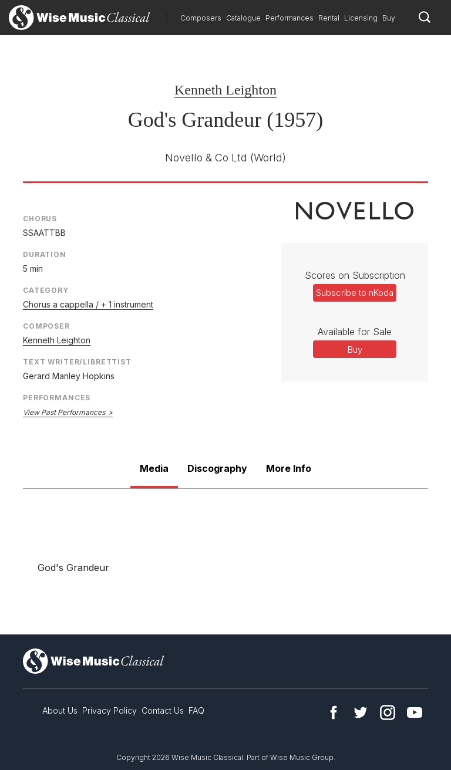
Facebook (333, 712)
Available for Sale (355, 331)
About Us (60, 710)
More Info (288, 468)
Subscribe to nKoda (354, 292)
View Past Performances (64, 412)
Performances (289, 17)
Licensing (361, 17)
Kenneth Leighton (225, 89)
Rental (328, 17)
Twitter (360, 712)
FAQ (196, 710)
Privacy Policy (109, 710)
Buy (388, 17)
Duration (44, 254)
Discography (217, 468)
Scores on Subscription (355, 275)
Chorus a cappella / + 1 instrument (88, 304)
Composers (200, 17)
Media (154, 468)
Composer (46, 326)
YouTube (414, 712)
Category (46, 290)
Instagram (387, 712)
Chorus (40, 218)
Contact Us (163, 710)
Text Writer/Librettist (77, 361)
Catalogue (243, 17)
